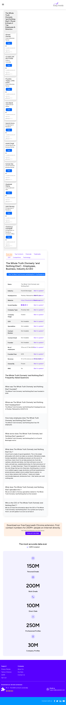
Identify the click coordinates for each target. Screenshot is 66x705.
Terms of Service (6, 672)
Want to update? (39, 291)
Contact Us (21, 675)
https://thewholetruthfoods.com (30, 300)
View (9, 43)
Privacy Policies (6, 669)
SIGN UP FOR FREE (33, 533)
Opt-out (3, 678)
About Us (21, 669)
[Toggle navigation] (3, 4)
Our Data (20, 672)
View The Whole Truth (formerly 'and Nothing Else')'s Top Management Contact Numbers (26, 274)
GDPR (3, 675)
